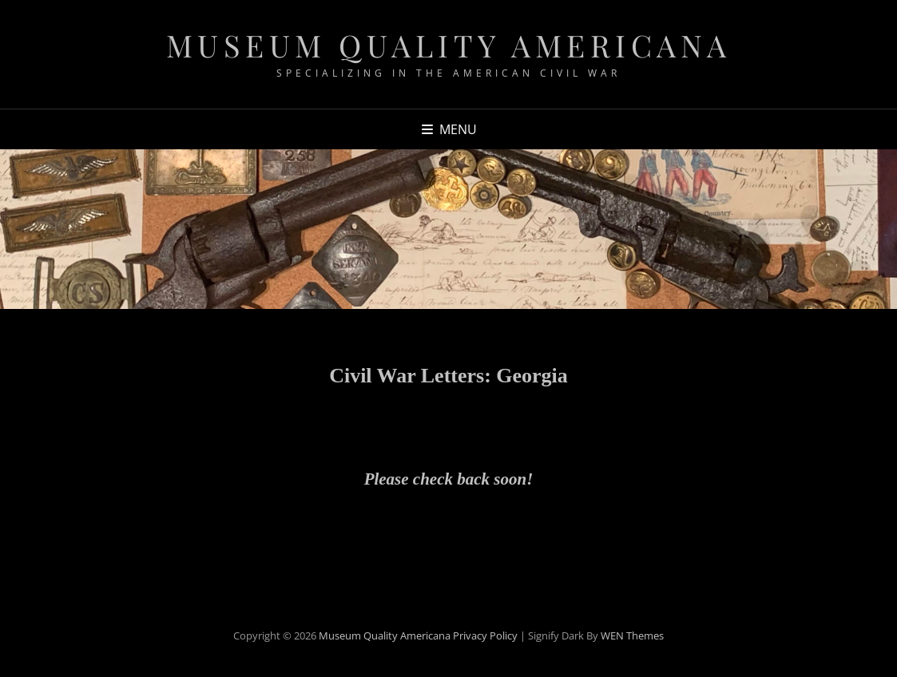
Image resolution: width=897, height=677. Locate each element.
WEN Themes (632, 635)
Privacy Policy (485, 635)
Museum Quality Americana (449, 45)
